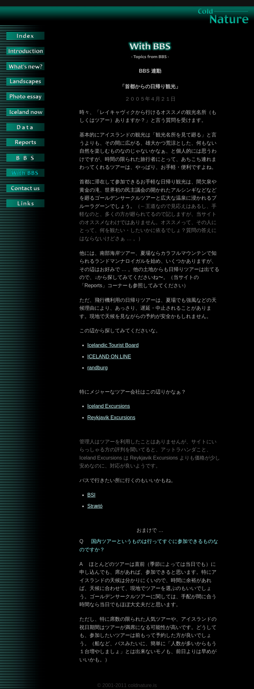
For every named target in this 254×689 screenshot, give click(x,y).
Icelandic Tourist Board (113, 345)
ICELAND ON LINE (109, 356)
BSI (91, 495)
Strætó (95, 506)
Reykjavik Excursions (111, 417)
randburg (97, 367)
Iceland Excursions (108, 406)
